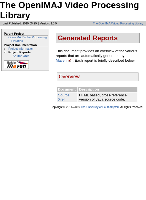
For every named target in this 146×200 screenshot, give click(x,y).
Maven (61, 60)
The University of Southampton (100, 107)
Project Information (21, 48)
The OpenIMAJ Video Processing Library (118, 23)
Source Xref (21, 56)
